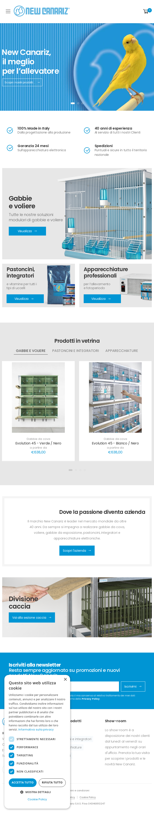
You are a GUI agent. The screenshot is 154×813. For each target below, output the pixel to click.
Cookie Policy (88, 797)
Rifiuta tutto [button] (52, 782)
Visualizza (24, 299)
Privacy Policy (91, 699)
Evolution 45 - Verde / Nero (38, 443)
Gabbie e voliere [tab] (30, 350)
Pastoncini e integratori (73, 739)
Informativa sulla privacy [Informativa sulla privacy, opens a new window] (36, 729)
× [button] (65, 679)
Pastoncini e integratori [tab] (75, 350)
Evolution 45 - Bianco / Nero (115, 443)
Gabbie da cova (38, 439)
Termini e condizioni (77, 790)
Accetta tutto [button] (23, 782)
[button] (147, 11)
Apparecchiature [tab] (121, 350)
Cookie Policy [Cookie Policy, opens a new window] (37, 799)
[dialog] (37, 742)
